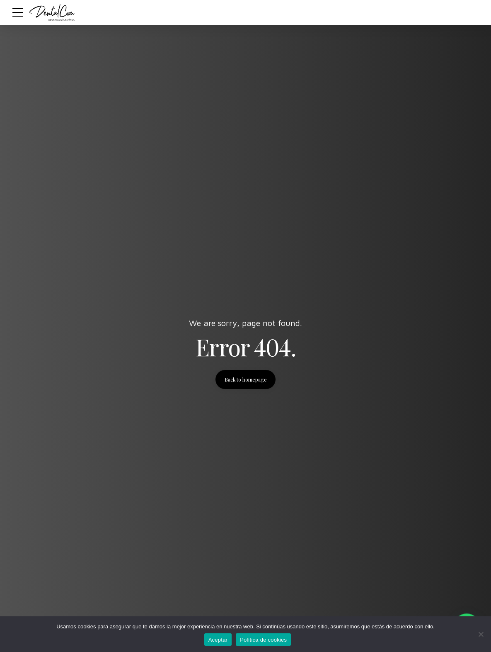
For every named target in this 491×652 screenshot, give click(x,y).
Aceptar (218, 640)
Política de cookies (263, 640)
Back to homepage (246, 379)
